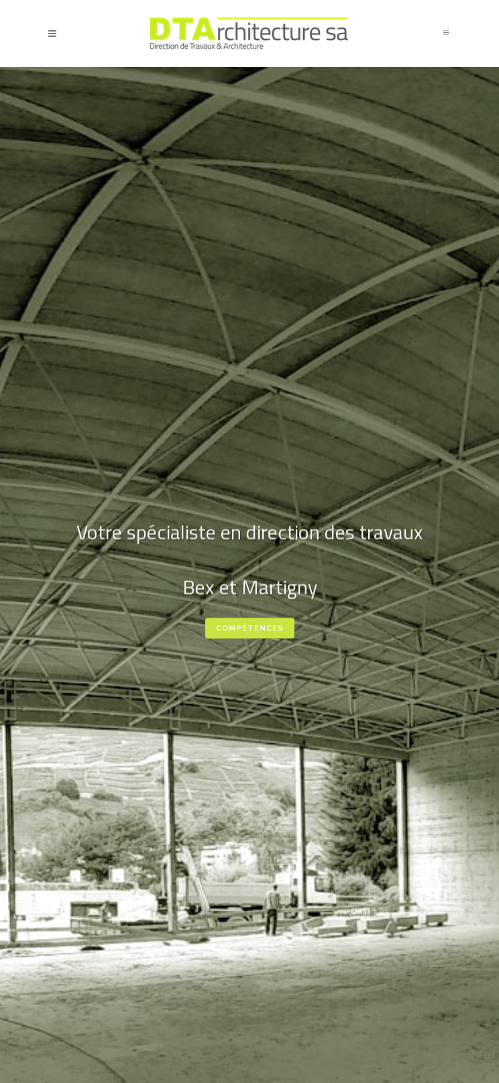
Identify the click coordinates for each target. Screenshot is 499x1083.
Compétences (250, 630)
